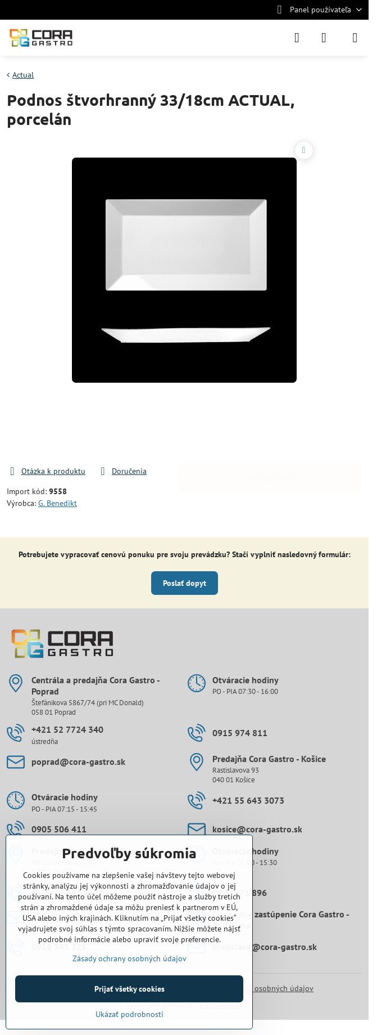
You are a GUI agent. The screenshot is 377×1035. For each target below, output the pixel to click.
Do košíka (269, 434)
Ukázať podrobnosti (129, 1014)
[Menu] (355, 37)
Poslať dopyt (184, 583)
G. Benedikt (57, 503)
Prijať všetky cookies (129, 989)
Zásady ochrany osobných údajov (256, 988)
